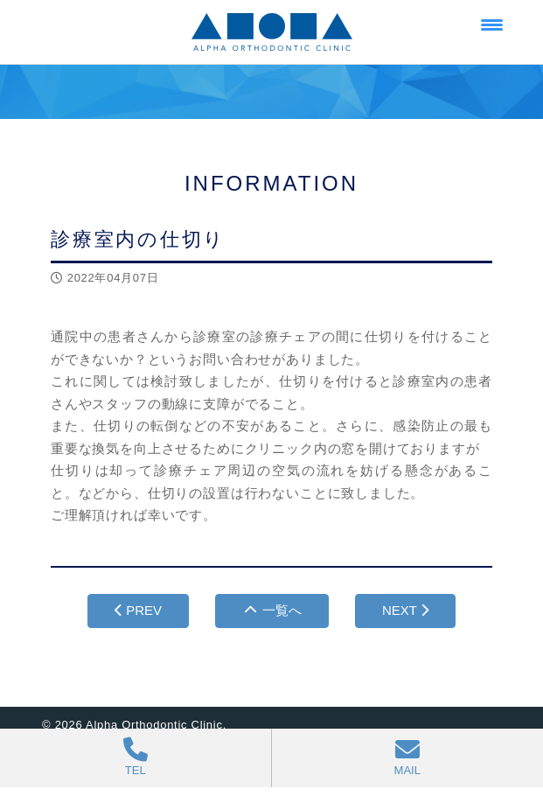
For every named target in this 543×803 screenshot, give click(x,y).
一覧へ (272, 610)
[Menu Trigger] (492, 24)
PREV (138, 610)
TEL (135, 757)
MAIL (408, 757)
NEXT (405, 610)
